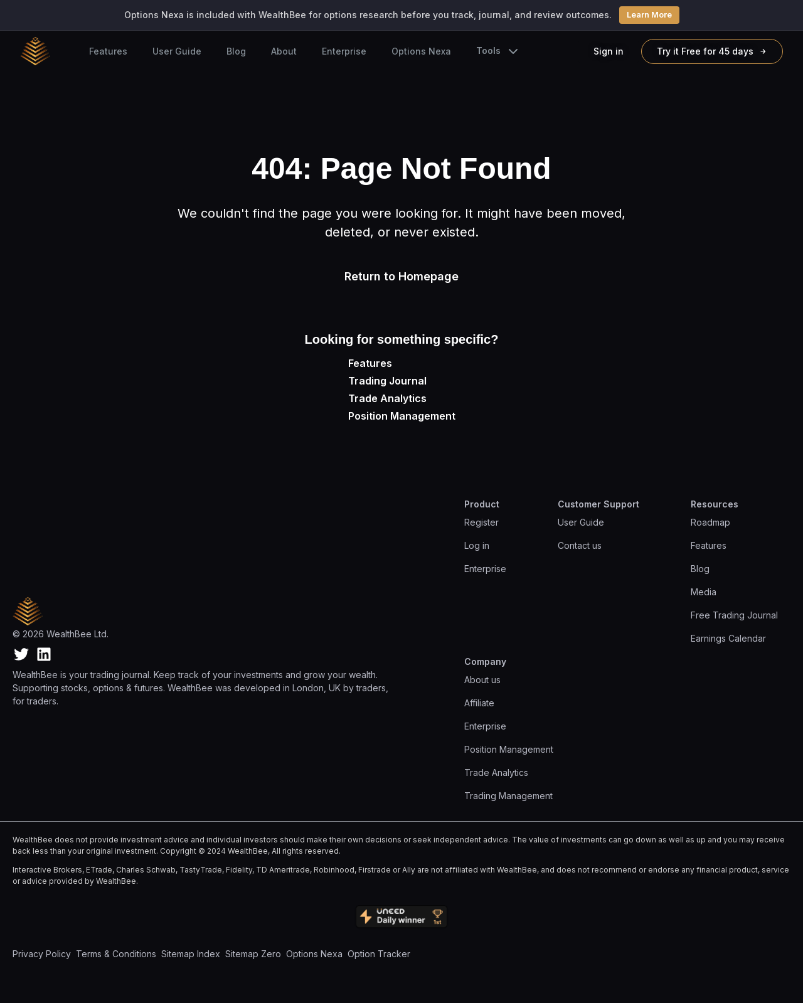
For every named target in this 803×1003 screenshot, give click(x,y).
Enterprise (344, 51)
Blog (236, 51)
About (284, 51)
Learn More (649, 14)
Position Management (401, 416)
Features (108, 51)
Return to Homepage (401, 276)
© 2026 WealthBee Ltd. (61, 634)
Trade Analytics (387, 398)
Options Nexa (421, 51)
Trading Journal (387, 380)
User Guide (176, 51)
